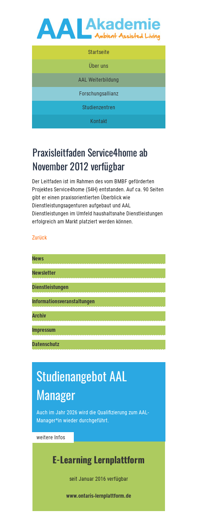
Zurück (39, 238)
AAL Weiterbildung (98, 80)
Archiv (39, 316)
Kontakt (98, 121)
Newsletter (44, 273)
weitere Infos (50, 437)
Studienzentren (98, 107)
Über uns (98, 66)
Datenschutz (45, 344)
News (38, 259)
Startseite (98, 52)
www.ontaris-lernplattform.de (98, 496)
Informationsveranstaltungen (63, 301)
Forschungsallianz (98, 94)
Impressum (44, 330)
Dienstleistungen (50, 287)
